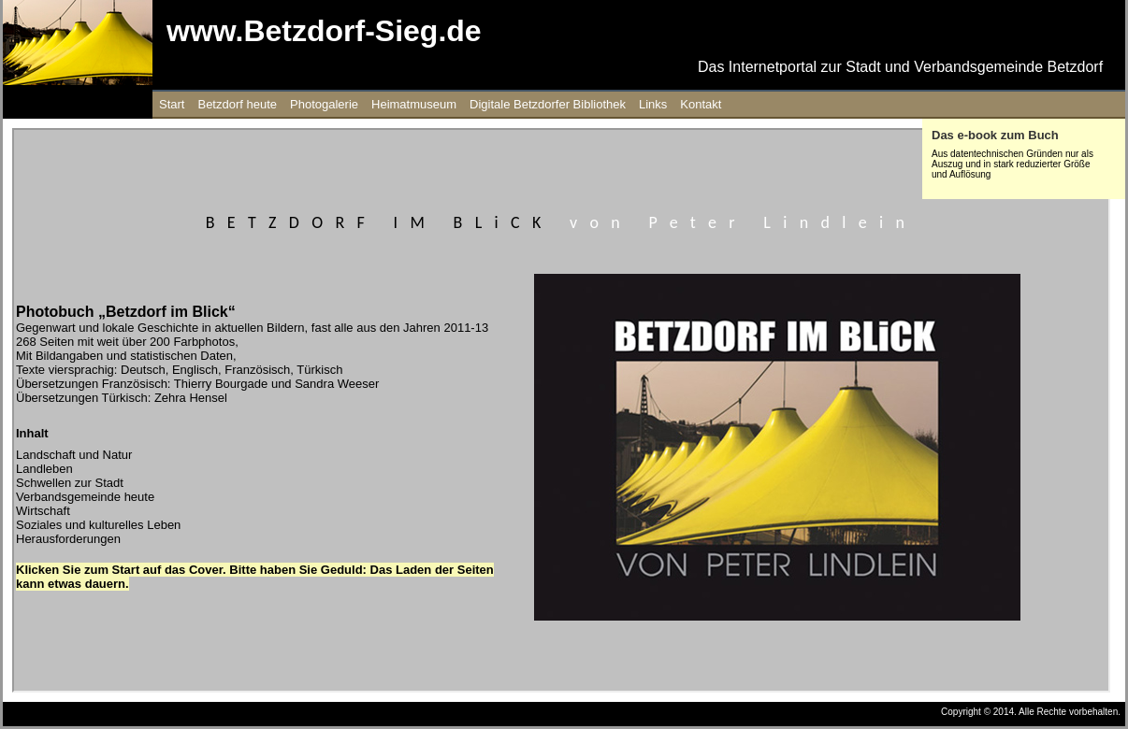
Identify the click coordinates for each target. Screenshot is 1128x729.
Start (171, 104)
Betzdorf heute (237, 104)
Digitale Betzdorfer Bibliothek (548, 104)
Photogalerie (324, 104)
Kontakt (700, 104)
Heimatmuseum (413, 104)
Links (653, 104)
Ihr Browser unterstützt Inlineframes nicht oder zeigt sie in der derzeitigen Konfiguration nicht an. (561, 410)
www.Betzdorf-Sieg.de (324, 31)
